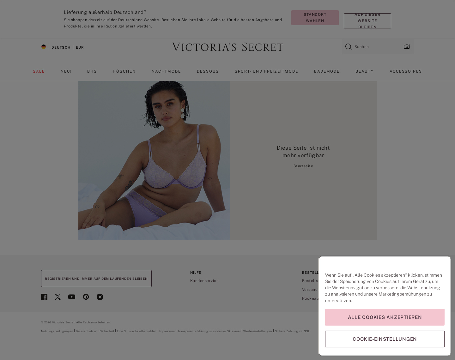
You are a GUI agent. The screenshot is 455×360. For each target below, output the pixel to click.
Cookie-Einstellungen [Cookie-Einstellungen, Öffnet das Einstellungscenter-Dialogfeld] (385, 339)
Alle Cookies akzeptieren (385, 317)
